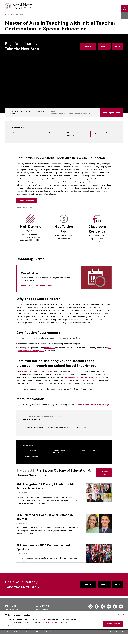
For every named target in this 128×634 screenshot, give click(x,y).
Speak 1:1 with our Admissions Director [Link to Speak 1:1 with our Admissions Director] (36, 285)
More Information (113, 624)
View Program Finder (111, 113)
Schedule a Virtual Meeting (35, 428)
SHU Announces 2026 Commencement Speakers (43, 547)
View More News (103, 472)
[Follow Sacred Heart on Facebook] (96, 606)
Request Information (26, 200)
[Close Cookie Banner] (120, 615)
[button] (124, 8)
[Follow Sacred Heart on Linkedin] (121, 606)
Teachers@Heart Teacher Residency (80, 377)
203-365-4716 (80, 428)
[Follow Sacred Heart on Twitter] (103, 606)
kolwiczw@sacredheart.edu (59, 428)
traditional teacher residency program (37, 371)
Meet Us (104, 46)
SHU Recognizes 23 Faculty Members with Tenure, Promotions (45, 486)
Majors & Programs (16, 15)
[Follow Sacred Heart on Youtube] (109, 606)
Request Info (88, 46)
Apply (117, 46)
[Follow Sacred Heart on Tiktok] (115, 606)
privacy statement (51, 622)
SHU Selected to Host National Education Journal (44, 517)
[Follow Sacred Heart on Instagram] (90, 606)
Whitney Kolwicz (31, 419)
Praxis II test (49, 348)
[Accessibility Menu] (115, 632)
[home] (5, 14)
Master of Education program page (93, 404)
